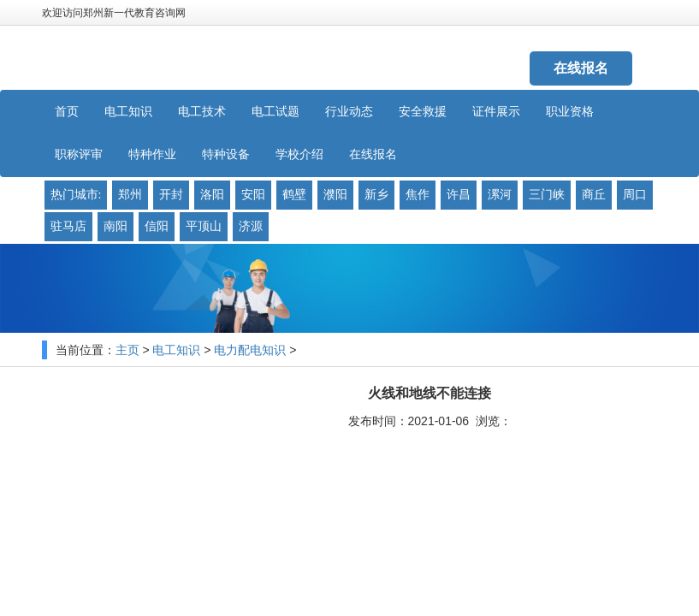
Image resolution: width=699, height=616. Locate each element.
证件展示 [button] (496, 111)
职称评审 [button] (79, 154)
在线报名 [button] (373, 154)
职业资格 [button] (570, 111)
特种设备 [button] (226, 154)
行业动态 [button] (349, 111)
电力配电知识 (250, 350)
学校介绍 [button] (299, 154)
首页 (67, 111)
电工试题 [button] (275, 111)
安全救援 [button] (423, 111)
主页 (127, 350)
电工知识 (176, 350)
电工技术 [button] (202, 111)
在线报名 (581, 68)
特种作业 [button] (152, 154)
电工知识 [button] (128, 111)
